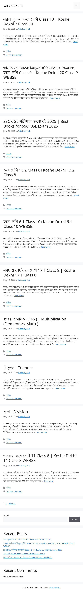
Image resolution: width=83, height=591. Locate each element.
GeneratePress (54, 587)
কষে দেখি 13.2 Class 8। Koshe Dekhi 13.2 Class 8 (39, 172)
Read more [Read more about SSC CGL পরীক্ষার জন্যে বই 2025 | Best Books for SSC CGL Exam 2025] (70, 146)
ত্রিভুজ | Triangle (18, 367)
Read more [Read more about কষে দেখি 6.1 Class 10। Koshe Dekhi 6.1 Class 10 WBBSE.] (45, 247)
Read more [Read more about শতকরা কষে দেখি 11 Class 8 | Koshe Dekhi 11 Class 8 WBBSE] (48, 481)
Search (6, 515)
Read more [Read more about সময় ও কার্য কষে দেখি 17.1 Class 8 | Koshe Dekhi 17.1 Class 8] (19, 295)
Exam (8, 153)
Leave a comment (14, 55)
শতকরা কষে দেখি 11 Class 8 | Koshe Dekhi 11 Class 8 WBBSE (39, 458)
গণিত (8, 51)
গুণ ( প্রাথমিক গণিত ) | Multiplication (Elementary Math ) (34, 321)
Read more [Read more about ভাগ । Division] (42, 432)
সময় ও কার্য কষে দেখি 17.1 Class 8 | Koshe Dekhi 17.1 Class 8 (39, 273)
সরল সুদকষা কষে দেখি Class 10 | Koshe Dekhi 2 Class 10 (36, 21)
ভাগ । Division (15, 411)
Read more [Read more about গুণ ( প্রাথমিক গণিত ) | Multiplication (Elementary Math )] (61, 344)
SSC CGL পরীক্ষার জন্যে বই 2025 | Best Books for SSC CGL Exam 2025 (35, 124)
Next (12, 503)
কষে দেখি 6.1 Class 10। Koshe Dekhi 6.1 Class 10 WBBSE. (37, 224)
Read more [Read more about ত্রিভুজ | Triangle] (60, 388)
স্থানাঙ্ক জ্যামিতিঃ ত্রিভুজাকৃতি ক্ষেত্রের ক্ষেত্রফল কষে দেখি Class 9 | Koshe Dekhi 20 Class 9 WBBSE (40, 72)
